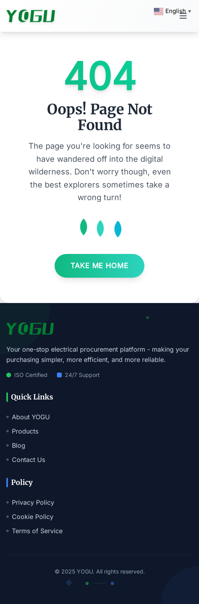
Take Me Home (99, 265)
